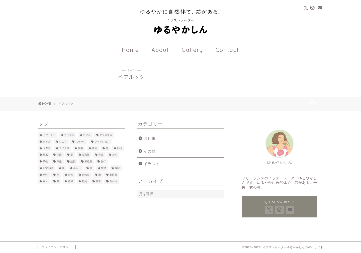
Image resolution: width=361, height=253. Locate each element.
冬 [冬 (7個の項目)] (107, 148)
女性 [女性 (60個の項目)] (114, 155)
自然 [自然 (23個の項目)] (70, 174)
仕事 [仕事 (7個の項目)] (80, 148)
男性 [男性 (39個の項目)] (45, 174)
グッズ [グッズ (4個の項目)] (46, 141)
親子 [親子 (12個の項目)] (45, 181)
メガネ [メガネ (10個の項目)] (46, 148)
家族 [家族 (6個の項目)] (59, 161)
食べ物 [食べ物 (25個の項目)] (113, 181)
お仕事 (150, 138)
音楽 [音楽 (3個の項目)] (98, 181)
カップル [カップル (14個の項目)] (69, 135)
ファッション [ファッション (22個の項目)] (102, 141)
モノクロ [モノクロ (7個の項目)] (64, 148)
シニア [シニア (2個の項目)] (63, 141)
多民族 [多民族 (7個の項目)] (85, 155)
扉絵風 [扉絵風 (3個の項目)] (88, 161)
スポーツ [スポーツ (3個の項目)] (80, 141)
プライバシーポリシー (57, 246)
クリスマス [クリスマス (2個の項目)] (106, 135)
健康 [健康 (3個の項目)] (94, 148)
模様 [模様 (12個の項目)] (117, 168)
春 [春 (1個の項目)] (63, 168)
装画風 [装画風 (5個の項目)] (113, 174)
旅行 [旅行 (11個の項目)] (103, 161)
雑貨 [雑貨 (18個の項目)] (84, 181)
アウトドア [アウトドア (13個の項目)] (49, 135)
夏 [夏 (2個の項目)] (71, 155)
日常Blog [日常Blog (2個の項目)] (48, 168)
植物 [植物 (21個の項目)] (103, 168)
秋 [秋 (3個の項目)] (58, 174)
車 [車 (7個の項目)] (58, 181)
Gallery (192, 49)
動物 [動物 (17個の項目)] (119, 148)
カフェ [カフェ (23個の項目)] (87, 135)
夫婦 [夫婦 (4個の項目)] (100, 155)
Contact (227, 49)
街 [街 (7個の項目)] (99, 174)
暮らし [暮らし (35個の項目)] (77, 168)
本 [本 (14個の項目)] (91, 168)
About (160, 49)
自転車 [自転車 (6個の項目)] (85, 174)
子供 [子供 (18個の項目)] (45, 161)
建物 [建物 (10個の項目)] (72, 161)
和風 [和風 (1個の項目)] (45, 155)
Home (130, 49)
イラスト (152, 164)
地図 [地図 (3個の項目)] (59, 155)
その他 (150, 151)
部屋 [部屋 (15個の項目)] (70, 181)
